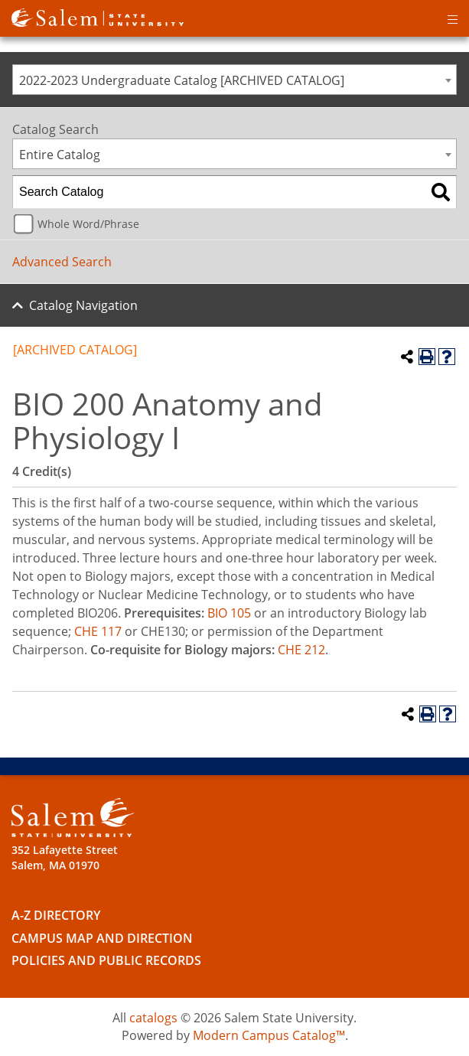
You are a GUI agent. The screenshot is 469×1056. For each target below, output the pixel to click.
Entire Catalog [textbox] (59, 154)
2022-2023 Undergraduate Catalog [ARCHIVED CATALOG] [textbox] (181, 80)
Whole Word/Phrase (88, 224)
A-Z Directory (55, 915)
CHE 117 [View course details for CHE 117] (98, 631)
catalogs (153, 1017)
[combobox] (234, 79)
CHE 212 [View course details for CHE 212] (301, 649)
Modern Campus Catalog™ (269, 1035)
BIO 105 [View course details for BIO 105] (229, 613)
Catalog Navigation (83, 305)
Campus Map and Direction (102, 938)
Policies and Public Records (106, 960)
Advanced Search (62, 261)
